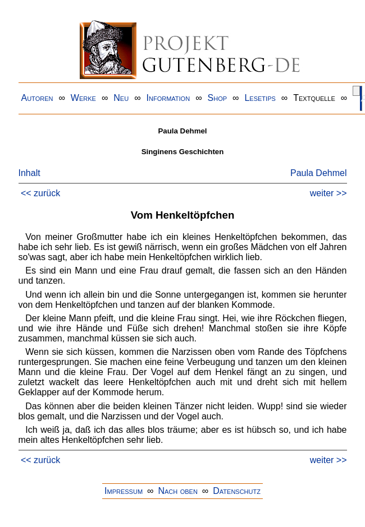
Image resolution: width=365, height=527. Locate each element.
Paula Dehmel (318, 173)
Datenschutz (237, 491)
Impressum (123, 491)
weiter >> (328, 193)
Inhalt (29, 173)
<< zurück (40, 193)
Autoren (37, 98)
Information (168, 98)
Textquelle (314, 98)
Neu (121, 98)
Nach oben (177, 491)
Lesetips (259, 98)
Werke (83, 98)
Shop (217, 98)
